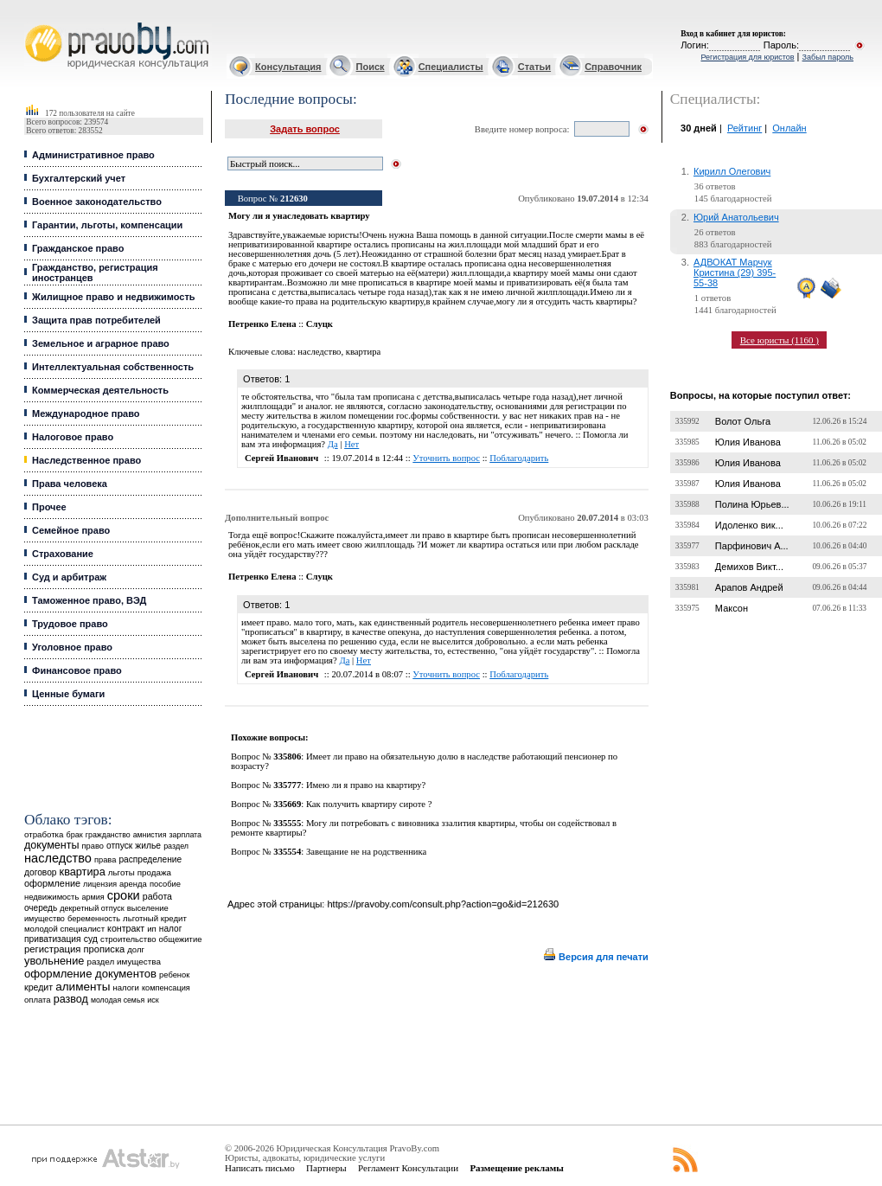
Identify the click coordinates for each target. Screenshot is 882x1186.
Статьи (534, 66)
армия (92, 897)
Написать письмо (260, 1168)
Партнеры (326, 1168)
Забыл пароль (827, 57)
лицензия (100, 884)
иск (152, 1000)
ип (152, 928)
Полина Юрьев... (752, 504)
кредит (38, 987)
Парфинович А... (752, 546)
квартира (82, 871)
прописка (104, 949)
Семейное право (71, 530)
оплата (37, 999)
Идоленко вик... (749, 525)
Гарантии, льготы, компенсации (107, 225)
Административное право (93, 155)
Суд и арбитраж (69, 577)
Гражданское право (78, 248)
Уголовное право (72, 647)
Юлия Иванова (748, 442)
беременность (93, 918)
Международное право (86, 413)
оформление (52, 883)
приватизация (52, 939)
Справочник (613, 66)
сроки (123, 895)
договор (40, 872)
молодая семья (117, 1000)
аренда (133, 883)
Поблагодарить (518, 458)
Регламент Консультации (408, 1168)
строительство (128, 939)
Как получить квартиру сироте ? (369, 804)
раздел (176, 846)
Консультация (288, 66)
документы (52, 845)
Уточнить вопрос (446, 458)
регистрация (52, 949)
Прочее (49, 507)
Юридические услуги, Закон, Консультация (33, 22)
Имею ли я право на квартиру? (365, 785)
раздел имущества (123, 961)
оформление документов (90, 973)
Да (333, 444)
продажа (154, 872)
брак (75, 834)
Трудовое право (70, 624)
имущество (44, 918)
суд (91, 938)
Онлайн (789, 128)
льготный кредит (155, 918)
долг (135, 949)
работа (157, 896)
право (93, 846)
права (105, 860)
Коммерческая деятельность (100, 390)
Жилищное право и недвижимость (113, 297)
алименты (82, 986)
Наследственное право (86, 460)
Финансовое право (77, 670)
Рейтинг (744, 128)
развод (71, 999)
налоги (125, 987)
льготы (121, 872)
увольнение (54, 960)
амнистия (150, 834)
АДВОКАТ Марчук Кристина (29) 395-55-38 (734, 272)
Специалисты (451, 66)
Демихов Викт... (749, 566)
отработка (43, 834)
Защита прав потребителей (96, 320)
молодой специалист (64, 928)
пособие (165, 884)
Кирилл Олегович (731, 171)
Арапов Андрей (749, 587)
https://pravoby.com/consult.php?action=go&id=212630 (443, 904)
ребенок (174, 974)
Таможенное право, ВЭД (89, 600)
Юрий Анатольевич (736, 217)
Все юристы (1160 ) (779, 340)
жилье (148, 845)
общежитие (180, 939)
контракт (125, 928)
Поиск (370, 66)
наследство (58, 858)
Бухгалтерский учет (78, 178)
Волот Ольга (742, 421)
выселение (148, 908)
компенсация (166, 988)
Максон (731, 608)
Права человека (69, 483)
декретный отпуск (92, 908)
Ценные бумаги (68, 694)
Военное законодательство (97, 201)
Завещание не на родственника (366, 851)
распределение (150, 859)
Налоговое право (72, 437)
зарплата (185, 834)
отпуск (119, 845)
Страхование (62, 553)
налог (170, 928)
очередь (40, 908)
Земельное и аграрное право (100, 343)
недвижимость (51, 896)
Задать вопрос (305, 129)
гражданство (108, 834)
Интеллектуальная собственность (113, 367)
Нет (351, 444)
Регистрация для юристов (747, 57)
